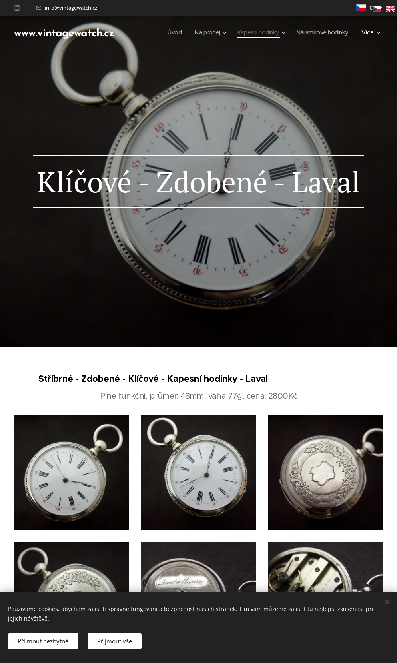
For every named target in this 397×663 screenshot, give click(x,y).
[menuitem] (168, 32)
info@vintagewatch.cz (71, 7)
